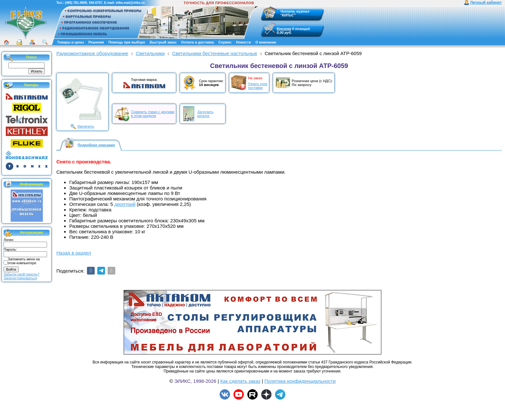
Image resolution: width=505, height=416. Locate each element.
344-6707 (95, 3)
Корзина (284, 29)
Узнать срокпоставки (257, 86)
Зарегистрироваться (20, 278)
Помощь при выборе (127, 42)
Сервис (224, 42)
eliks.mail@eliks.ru (130, 3)
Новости (243, 42)
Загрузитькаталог (205, 114)
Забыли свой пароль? (21, 274)
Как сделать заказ (240, 381)
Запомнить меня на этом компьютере (24, 261)
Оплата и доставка (197, 42)
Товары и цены (70, 42)
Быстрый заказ (163, 42)
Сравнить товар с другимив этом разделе (152, 114)
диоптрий (125, 204)
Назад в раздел (73, 253)
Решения (96, 42)
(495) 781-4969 (76, 3)
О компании (265, 42)
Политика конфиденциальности (300, 381)
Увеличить (85, 126)
